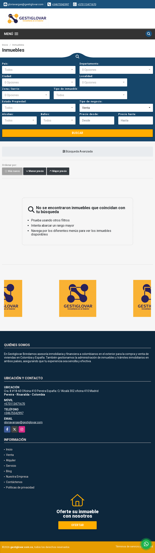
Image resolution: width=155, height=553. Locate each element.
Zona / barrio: (11, 88)
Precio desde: (89, 114)
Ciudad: (7, 76)
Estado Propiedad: (14, 101)
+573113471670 (87, 4)
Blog (9, 471)
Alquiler (11, 460)
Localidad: (86, 76)
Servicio (11, 465)
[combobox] (38, 70)
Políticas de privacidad (20, 487)
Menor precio (35, 171)
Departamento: (89, 63)
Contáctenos (14, 482)
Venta (10, 454)
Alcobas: (8, 114)
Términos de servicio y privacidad (134, 546)
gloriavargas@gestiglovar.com (23, 422)
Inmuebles (18, 45)
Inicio (5, 45)
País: (5, 63)
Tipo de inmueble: (66, 88)
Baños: (45, 114)
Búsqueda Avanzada (78, 151)
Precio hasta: (127, 114)
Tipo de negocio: (91, 101)
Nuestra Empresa (17, 476)
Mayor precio (58, 171)
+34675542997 (60, 4)
